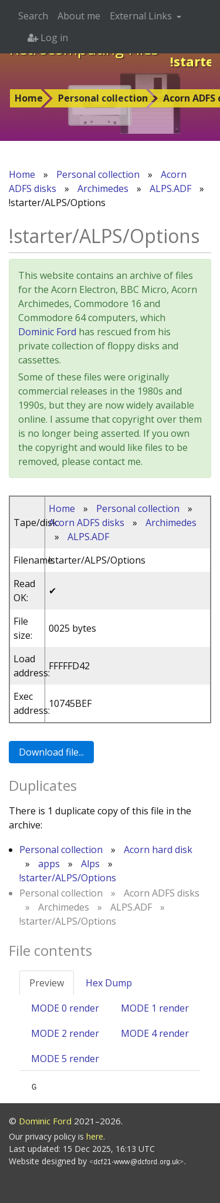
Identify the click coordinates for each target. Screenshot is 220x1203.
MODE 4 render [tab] (155, 1033)
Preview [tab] (46, 982)
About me (78, 15)
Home (29, 98)
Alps (90, 863)
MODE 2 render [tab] (65, 1033)
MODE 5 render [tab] (65, 1058)
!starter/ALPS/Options (67, 877)
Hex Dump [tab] (109, 982)
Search (33, 15)
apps (49, 863)
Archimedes (102, 188)
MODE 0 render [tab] (65, 1008)
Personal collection (103, 98)
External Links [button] (142, 15)
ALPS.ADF (170, 188)
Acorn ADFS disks (86, 522)
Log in (48, 37)
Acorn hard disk (158, 849)
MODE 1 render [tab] (155, 1008)
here (94, 1136)
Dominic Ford (47, 331)
